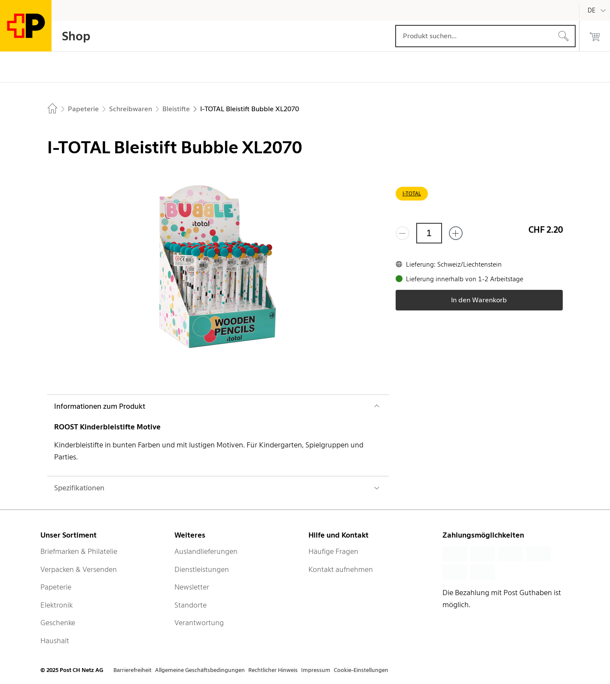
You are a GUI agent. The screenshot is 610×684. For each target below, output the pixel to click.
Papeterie (55, 587)
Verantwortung (199, 622)
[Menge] (429, 233)
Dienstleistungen (201, 569)
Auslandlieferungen (206, 551)
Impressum (315, 670)
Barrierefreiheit (132, 670)
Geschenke (57, 622)
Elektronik (56, 605)
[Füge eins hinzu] (456, 233)
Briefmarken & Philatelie (78, 551)
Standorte (190, 605)
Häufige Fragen (333, 551)
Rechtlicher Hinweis (273, 670)
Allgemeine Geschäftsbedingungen (200, 670)
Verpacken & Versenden (78, 569)
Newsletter (191, 587)
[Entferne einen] (402, 233)
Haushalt (54, 640)
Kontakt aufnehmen (340, 569)
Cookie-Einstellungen (361, 670)
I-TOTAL (412, 193)
